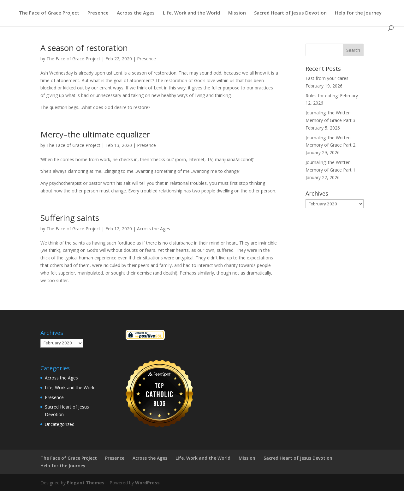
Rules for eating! (322, 96)
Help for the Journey (358, 13)
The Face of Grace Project (49, 13)
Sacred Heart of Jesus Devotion (290, 13)
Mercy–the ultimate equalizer (95, 134)
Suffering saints (69, 217)
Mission (237, 13)
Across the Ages (136, 13)
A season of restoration (84, 47)
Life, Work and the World (191, 13)
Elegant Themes (85, 483)
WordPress (147, 483)
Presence (98, 13)
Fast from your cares (327, 78)
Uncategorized (59, 424)
